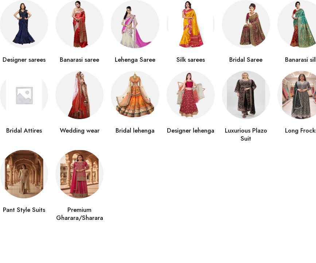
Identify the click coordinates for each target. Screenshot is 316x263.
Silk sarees (190, 59)
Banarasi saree (79, 59)
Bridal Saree (245, 59)
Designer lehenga (190, 130)
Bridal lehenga (135, 130)
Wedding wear (80, 130)
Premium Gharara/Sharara (79, 213)
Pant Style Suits (24, 209)
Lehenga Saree (135, 59)
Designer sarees (24, 59)
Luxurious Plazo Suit (246, 134)
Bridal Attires (24, 130)
